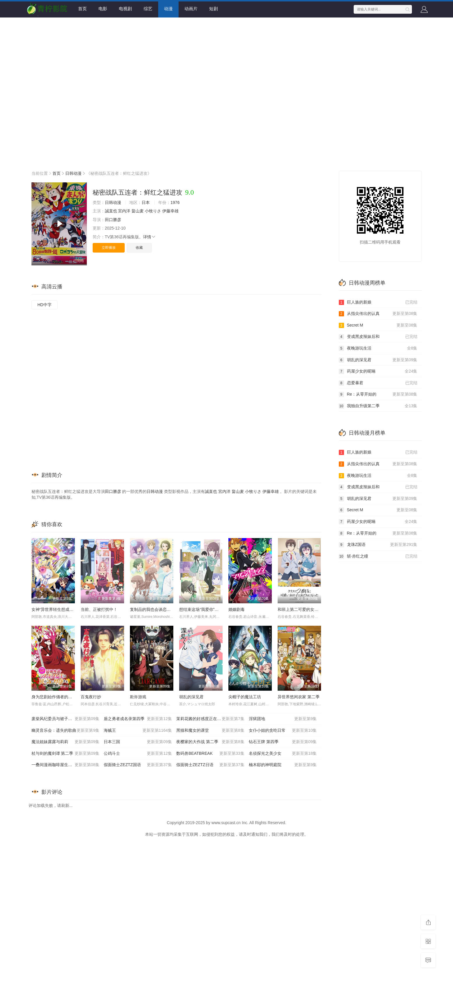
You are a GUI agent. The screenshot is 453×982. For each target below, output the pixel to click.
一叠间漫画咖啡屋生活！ (65, 765)
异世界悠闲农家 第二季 (299, 696)
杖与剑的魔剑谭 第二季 (65, 754)
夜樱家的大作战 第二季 (210, 742)
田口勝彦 (113, 219)
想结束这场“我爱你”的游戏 (203, 609)
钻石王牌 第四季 (283, 742)
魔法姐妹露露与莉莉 (65, 742)
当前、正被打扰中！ (99, 609)
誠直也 (111, 211)
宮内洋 (124, 211)
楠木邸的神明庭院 (283, 765)
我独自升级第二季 (378, 406)
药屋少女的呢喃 (378, 371)
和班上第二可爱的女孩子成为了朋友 (310, 609)
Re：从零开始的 (378, 394)
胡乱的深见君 (191, 696)
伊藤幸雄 (170, 211)
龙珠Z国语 (378, 545)
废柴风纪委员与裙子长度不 (65, 719)
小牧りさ (153, 211)
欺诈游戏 (138, 696)
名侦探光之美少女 (283, 754)
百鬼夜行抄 (91, 696)
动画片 (191, 8)
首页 (82, 8)
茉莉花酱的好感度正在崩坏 (210, 719)
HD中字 (45, 304)
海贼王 (138, 731)
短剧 (213, 8)
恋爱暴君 (378, 383)
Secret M (378, 325)
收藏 (139, 248)
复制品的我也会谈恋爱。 (152, 609)
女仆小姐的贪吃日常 (283, 731)
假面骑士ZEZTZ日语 (210, 765)
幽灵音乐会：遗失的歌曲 (65, 731)
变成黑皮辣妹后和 (378, 337)
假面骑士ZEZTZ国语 (138, 765)
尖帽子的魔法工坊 (244, 696)
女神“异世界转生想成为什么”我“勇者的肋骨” (70, 609)
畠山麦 (137, 211)
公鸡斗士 (138, 754)
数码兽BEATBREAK (210, 754)
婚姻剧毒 (236, 609)
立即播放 (109, 248)
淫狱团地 (283, 719)
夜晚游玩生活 (378, 348)
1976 (174, 202)
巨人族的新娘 (378, 302)
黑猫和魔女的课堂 (210, 731)
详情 (149, 237)
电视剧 (125, 8)
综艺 (148, 8)
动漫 (168, 8)
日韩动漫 (73, 173)
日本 (146, 202)
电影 (102, 8)
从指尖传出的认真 (378, 314)
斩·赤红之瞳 (378, 556)
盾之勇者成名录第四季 (138, 719)
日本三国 (138, 742)
